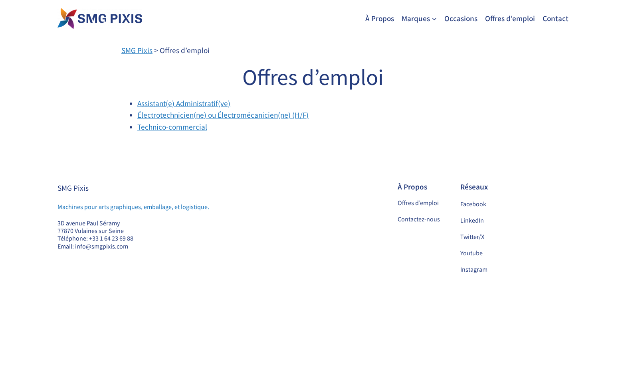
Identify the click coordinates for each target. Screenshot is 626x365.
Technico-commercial (172, 127)
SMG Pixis (73, 188)
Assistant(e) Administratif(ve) (183, 103)
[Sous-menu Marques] (434, 18)
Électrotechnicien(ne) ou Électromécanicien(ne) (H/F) (223, 115)
